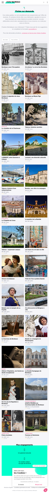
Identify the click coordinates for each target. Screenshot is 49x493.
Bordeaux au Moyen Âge (33, 96)
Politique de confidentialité (38, 487)
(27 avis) (5, 223)
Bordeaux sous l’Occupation (11, 67)
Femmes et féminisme (32, 435)
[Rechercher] (43, 2)
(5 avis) (28, 191)
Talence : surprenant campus (11, 249)
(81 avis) (5, 313)
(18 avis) (5, 162)
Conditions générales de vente (22, 487)
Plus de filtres (14, 39)
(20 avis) (5, 438)
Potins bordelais (7, 435)
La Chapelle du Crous (8, 220)
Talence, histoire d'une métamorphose (9, 189)
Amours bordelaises (8, 278)
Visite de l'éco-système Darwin (35, 278)
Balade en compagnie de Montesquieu (33, 339)
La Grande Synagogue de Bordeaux (33, 371)
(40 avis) (5, 101)
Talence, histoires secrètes (33, 127)
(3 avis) (5, 193)
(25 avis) (5, 342)
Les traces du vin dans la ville (34, 249)
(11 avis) (28, 253)
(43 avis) (28, 282)
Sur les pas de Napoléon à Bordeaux (10, 402)
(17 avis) (5, 253)
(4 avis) (28, 313)
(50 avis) (5, 131)
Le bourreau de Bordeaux (10, 339)
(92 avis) (28, 99)
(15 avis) (28, 70)
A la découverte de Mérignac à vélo (34, 308)
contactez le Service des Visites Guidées (34, 33)
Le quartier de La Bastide (33, 219)
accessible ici (32, 29)
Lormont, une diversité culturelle (35, 157)
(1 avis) (28, 130)
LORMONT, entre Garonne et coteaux (11, 158)
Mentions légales (8, 487)
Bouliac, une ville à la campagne (35, 188)
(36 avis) (5, 70)
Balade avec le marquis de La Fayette (11, 308)
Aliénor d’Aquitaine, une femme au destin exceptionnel (13, 371)
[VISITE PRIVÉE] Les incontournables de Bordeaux (34, 404)
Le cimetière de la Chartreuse (11, 128)
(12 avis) (5, 282)
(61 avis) (28, 438)
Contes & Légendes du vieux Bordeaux (11, 97)
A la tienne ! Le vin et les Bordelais (36, 67)
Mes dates (5, 39)
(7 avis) (28, 160)
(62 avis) (28, 376)
